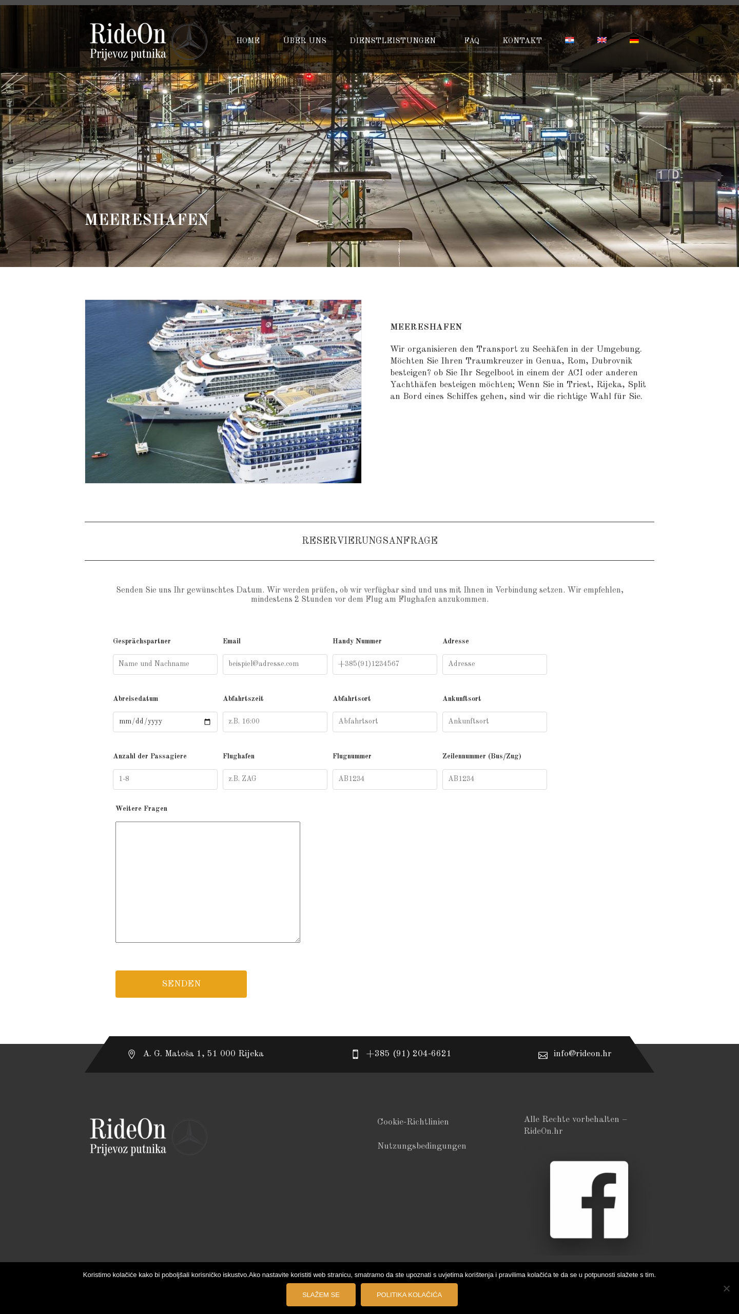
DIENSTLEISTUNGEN (393, 41)
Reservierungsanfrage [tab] (370, 541)
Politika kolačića (409, 1295)
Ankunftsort (494, 713)
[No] (726, 1288)
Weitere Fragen (369, 876)
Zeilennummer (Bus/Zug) (494, 771)
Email (275, 656)
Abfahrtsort (385, 713)
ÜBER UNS (304, 41)
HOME (248, 41)
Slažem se (321, 1295)
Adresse (494, 656)
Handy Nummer (385, 656)
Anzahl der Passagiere (165, 771)
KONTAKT (522, 41)
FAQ (471, 41)
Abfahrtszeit (275, 713)
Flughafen (275, 771)
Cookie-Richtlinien (413, 1122)
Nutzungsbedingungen (421, 1146)
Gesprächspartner (165, 656)
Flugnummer (385, 771)
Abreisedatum (165, 713)
